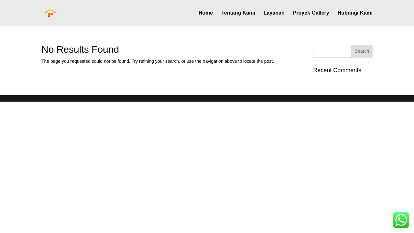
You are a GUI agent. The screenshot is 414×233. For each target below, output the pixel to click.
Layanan (274, 13)
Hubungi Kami (355, 13)
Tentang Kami (238, 13)
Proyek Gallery (311, 13)
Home (206, 13)
